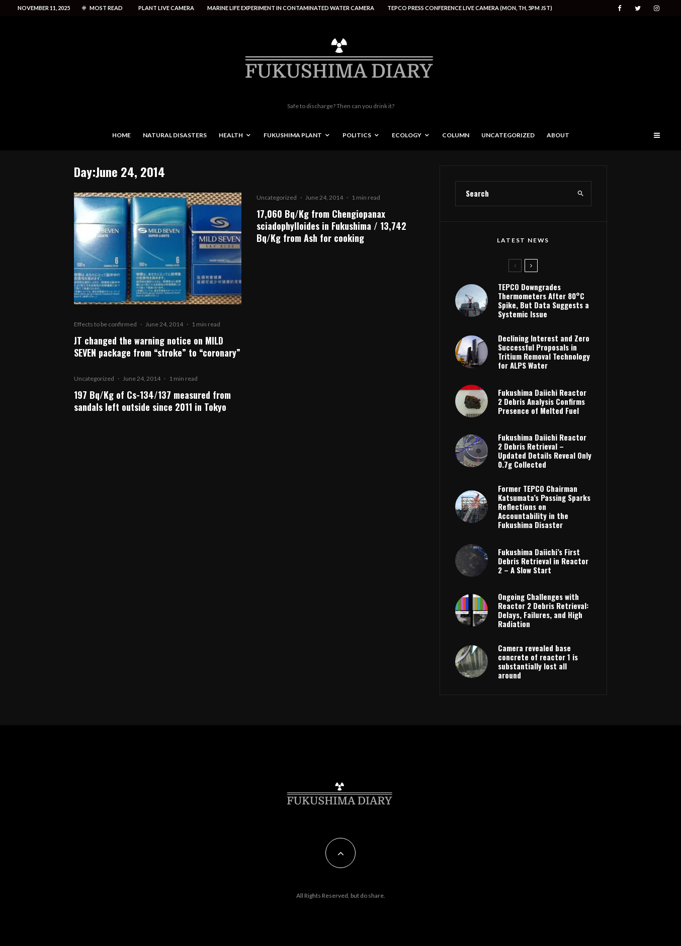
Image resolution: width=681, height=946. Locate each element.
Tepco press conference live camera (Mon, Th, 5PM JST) (469, 8)
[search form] (513, 194)
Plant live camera (166, 8)
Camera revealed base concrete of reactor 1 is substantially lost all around (538, 661)
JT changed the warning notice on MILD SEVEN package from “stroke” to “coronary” (157, 346)
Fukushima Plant (293, 135)
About (558, 135)
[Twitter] (637, 8)
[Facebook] (619, 8)
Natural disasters (175, 135)
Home (121, 135)
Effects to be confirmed (105, 324)
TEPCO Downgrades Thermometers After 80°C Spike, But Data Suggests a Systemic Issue (543, 300)
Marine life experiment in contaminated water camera (290, 8)
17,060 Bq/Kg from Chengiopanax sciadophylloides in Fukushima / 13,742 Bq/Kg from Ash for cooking (331, 226)
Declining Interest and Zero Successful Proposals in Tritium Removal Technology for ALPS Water (544, 351)
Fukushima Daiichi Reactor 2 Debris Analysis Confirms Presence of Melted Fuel (542, 401)
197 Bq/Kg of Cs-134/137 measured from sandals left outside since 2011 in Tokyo (152, 401)
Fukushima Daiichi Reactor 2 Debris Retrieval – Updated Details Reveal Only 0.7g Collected (544, 451)
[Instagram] (656, 8)
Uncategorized (508, 135)
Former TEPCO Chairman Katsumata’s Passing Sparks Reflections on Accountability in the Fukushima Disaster (544, 506)
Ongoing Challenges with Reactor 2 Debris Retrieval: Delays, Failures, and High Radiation (543, 610)
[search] (580, 194)
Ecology (406, 135)
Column (455, 135)
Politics (357, 135)
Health (231, 135)
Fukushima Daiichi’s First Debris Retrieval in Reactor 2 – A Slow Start (543, 560)
